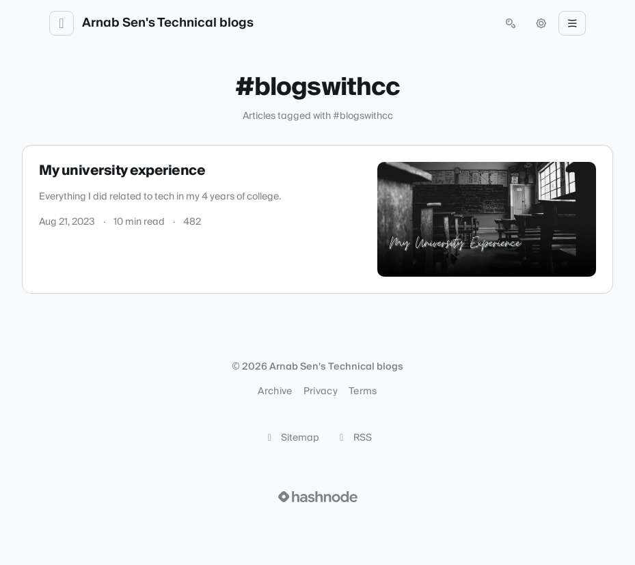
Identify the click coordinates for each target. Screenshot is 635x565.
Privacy (320, 391)
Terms (363, 391)
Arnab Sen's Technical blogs (168, 23)
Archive (275, 391)
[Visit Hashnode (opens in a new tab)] (317, 496)
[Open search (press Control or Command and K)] (510, 23)
